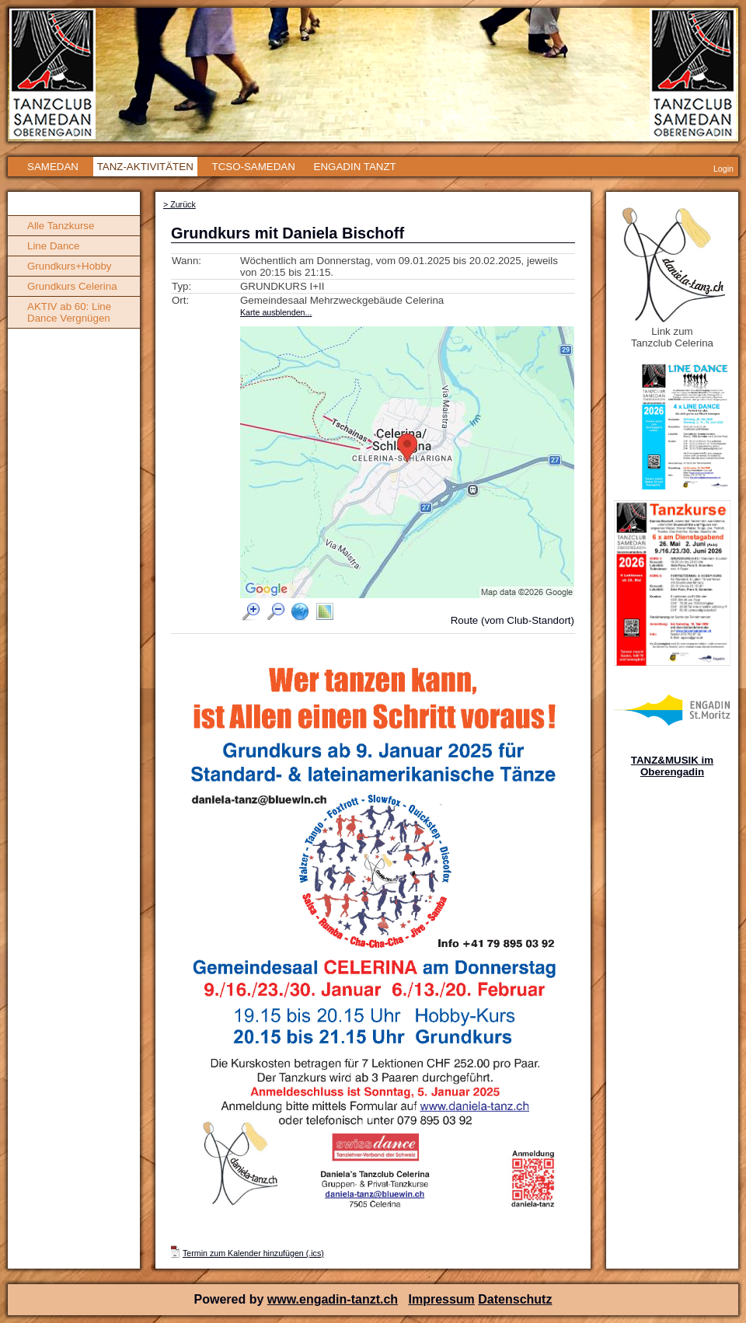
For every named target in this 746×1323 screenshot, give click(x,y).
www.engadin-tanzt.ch (332, 1299)
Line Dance (53, 246)
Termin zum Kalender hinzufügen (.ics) (253, 1253)
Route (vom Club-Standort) (512, 620)
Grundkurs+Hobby (69, 266)
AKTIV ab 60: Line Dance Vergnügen (69, 312)
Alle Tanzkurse (60, 226)
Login (723, 168)
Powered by (230, 1299)
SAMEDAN (52, 166)
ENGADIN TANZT (355, 166)
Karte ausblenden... (276, 312)
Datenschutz (515, 1299)
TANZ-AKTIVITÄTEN (145, 166)
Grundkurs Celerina (72, 286)
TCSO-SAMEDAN (253, 166)
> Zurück (179, 204)
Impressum (441, 1299)
